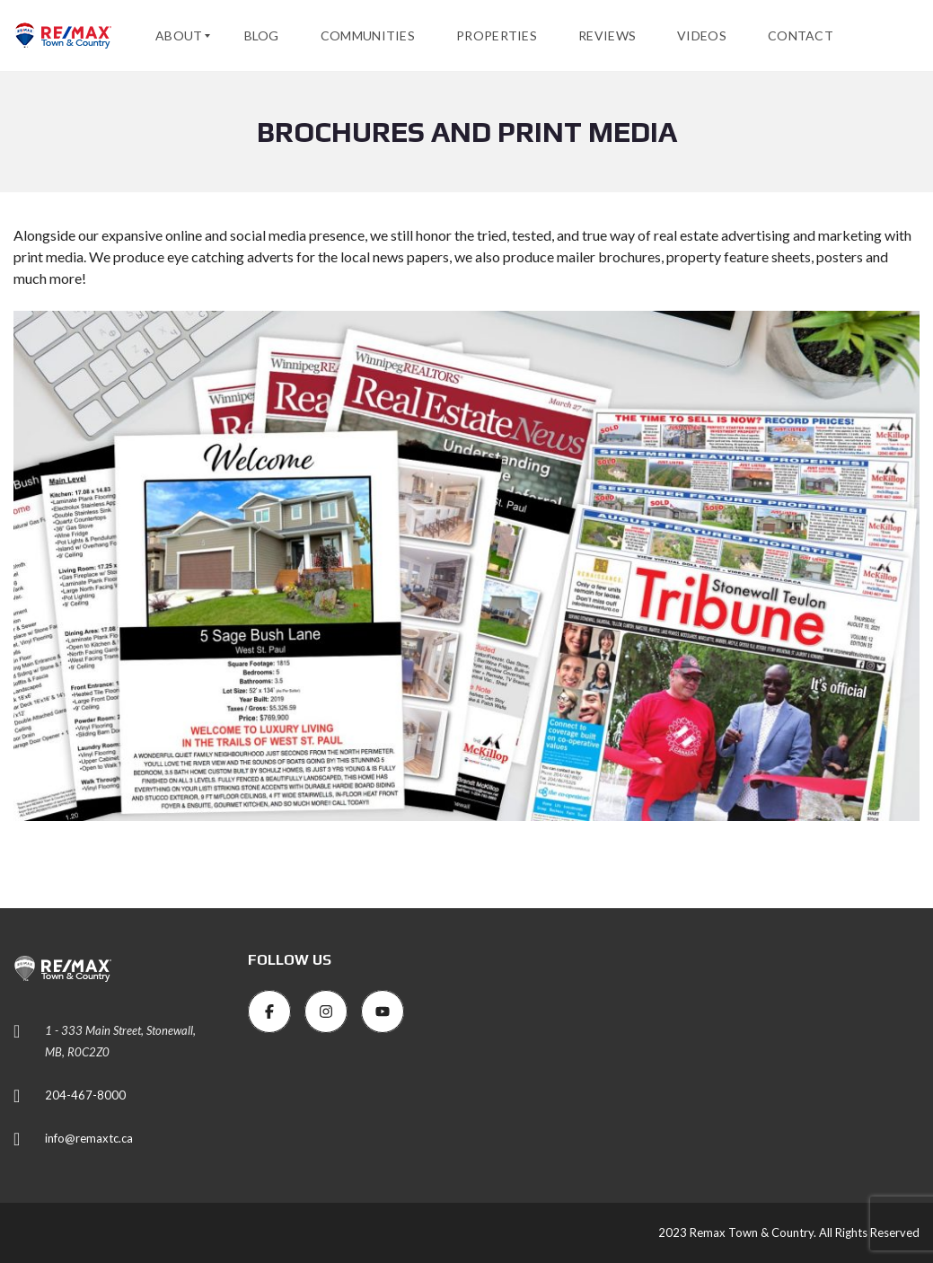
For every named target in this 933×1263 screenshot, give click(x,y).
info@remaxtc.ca (89, 1138)
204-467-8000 (85, 1095)
